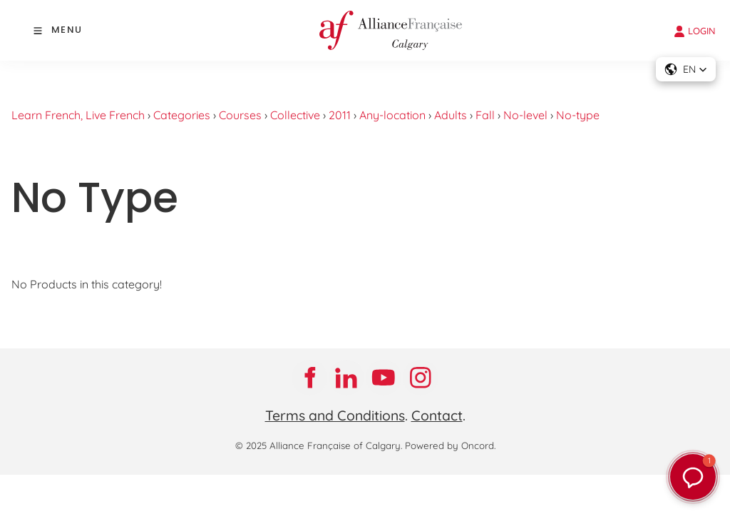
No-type (578, 115)
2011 (340, 115)
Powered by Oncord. (450, 445)
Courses (240, 115)
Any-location (392, 115)
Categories (181, 115)
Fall (485, 115)
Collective (295, 115)
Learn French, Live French (78, 115)
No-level (525, 115)
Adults (450, 115)
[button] (693, 477)
